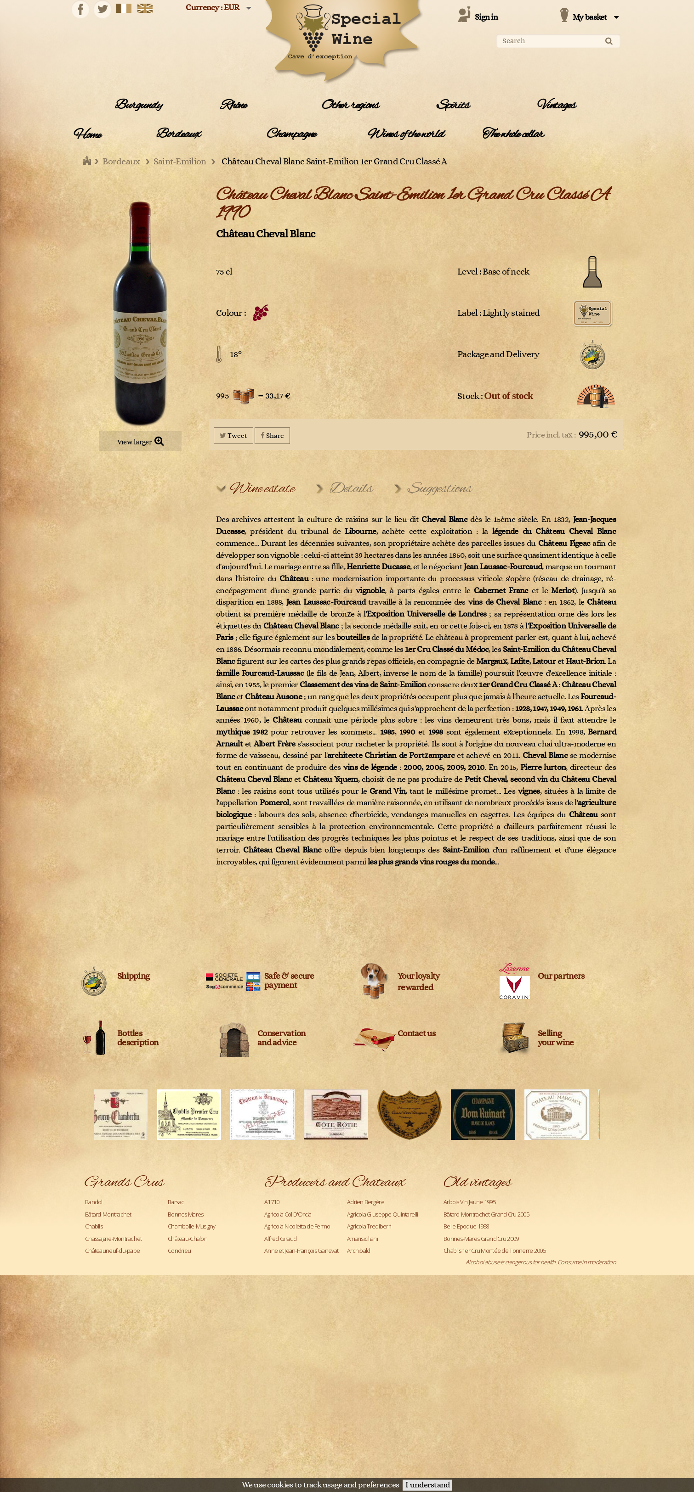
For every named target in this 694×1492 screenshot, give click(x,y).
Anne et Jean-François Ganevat (301, 1250)
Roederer (97, 1409)
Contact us (416, 1033)
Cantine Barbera (284, 1348)
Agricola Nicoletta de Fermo (297, 1226)
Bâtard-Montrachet (108, 1214)
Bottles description (137, 1038)
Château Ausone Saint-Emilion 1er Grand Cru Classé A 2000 (515, 1324)
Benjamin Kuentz (367, 1300)
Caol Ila (355, 1348)
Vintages (556, 105)
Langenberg (99, 1311)
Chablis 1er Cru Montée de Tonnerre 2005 (495, 1250)
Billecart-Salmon (366, 1311)
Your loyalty (418, 976)
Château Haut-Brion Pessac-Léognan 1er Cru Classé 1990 (512, 1360)
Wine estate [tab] (262, 488)
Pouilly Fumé (183, 1373)
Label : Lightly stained (498, 313)
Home (87, 135)
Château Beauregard (289, 1397)
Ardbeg (273, 1263)
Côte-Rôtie (180, 1263)
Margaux (178, 1311)
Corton (93, 1263)
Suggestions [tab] (440, 488)
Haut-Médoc (183, 1287)
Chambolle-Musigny (192, 1226)
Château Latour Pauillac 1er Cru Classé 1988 (496, 1421)
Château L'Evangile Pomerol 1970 (483, 1373)
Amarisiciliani (362, 1238)
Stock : (495, 395)
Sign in (486, 17)
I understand (427, 1485)
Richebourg (99, 1397)
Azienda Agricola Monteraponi (301, 1275)
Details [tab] (351, 488)
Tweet (233, 435)
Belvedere (277, 1300)
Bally (352, 1287)
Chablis (93, 1226)
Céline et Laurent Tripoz (293, 1373)
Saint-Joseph (183, 1421)
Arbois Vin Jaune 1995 (469, 1202)
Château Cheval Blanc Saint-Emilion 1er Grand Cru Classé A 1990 (520, 1348)
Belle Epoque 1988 (466, 1226)
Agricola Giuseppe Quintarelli (382, 1214)
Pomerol (178, 1360)
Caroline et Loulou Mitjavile (379, 1360)
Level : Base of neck (493, 272)
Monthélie (97, 1336)
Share (272, 435)
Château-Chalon (187, 1238)
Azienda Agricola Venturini (296, 1287)
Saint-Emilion (183, 1409)
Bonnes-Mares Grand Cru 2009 (481, 1238)
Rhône (233, 105)
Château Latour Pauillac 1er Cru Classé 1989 (496, 1409)
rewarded (415, 988)
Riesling (177, 1397)
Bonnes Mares (185, 1214)
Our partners (561, 976)
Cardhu (273, 1360)
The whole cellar (513, 134)
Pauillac (177, 1348)
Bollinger (357, 1324)
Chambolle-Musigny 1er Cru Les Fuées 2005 (496, 1275)
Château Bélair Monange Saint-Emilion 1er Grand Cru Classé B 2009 (524, 1336)
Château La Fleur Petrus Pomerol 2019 (490, 1385)
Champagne (291, 134)
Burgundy (138, 105)
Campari (274, 1336)
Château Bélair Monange (377, 1397)
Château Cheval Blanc (265, 234)
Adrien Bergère (365, 1202)
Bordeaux (178, 134)
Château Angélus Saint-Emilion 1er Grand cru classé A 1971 (514, 1300)
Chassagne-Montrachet (113, 1238)
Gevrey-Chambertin (192, 1275)
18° (235, 354)
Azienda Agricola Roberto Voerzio (388, 1275)
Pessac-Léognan (105, 1360)
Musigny (95, 1348)
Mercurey (97, 1324)
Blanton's (275, 1324)
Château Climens (284, 1421)
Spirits (453, 105)
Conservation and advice (281, 1038)
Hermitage (97, 1300)
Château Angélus (284, 1385)
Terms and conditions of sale (478, 1431)
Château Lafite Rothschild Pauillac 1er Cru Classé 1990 (508, 1397)
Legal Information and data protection (394, 1431)
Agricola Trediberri (369, 1226)
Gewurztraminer (105, 1287)
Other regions (350, 105)
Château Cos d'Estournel (376, 1421)
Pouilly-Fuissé (101, 1385)
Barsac (176, 1202)
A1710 (271, 1202)
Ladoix (176, 1300)
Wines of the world (406, 134)
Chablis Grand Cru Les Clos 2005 (482, 1263)
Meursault (180, 1324)
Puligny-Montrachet (191, 1385)
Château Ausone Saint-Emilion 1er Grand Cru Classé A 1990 (515, 1311)
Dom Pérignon (102, 1275)
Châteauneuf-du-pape (112, 1250)
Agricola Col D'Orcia (288, 1214)
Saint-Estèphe (102, 1421)
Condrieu (179, 1250)
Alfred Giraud (280, 1238)
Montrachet (182, 1336)
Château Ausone (367, 1385)
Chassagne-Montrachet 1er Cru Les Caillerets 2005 (504, 1287)
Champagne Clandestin (375, 1373)
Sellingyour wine (556, 1038)
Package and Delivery (498, 354)
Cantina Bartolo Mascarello (379, 1336)
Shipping (133, 976)
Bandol (93, 1202)
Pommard (97, 1373)
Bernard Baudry (283, 1311)
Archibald (358, 1250)
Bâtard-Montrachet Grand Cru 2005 (486, 1214)
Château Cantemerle (289, 1409)
